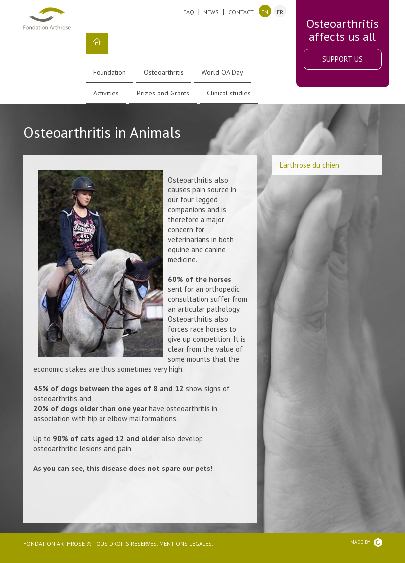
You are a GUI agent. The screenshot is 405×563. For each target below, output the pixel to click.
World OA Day (222, 72)
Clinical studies (229, 93)
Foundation (109, 72)
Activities (106, 93)
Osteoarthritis (164, 72)
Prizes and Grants (163, 93)
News (211, 12)
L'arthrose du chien (309, 165)
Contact (241, 12)
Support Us (342, 59)
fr (280, 12)
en (264, 12)
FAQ (188, 12)
